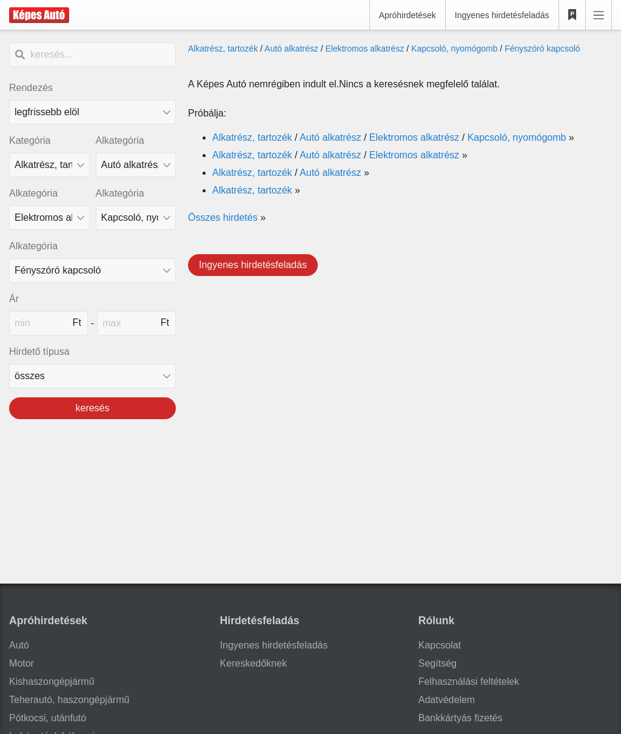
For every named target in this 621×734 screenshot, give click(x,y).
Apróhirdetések (407, 15)
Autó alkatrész (291, 48)
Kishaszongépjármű (52, 681)
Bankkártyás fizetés (460, 718)
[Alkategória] (136, 165)
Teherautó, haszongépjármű (69, 700)
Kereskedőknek (253, 663)
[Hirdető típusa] (92, 376)
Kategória (30, 140)
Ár (14, 299)
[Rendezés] (92, 112)
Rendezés (31, 87)
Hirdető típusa (39, 351)
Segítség (437, 663)
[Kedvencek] (572, 15)
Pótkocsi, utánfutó (47, 718)
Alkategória (120, 140)
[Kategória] (49, 165)
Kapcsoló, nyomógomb (454, 48)
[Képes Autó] (39, 15)
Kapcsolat (439, 645)
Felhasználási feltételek (468, 681)
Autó (19, 645)
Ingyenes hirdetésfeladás (502, 15)
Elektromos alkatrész (364, 48)
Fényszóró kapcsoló (542, 48)
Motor (21, 663)
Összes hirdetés (223, 217)
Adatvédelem (446, 700)
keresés (92, 408)
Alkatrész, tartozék (223, 48)
